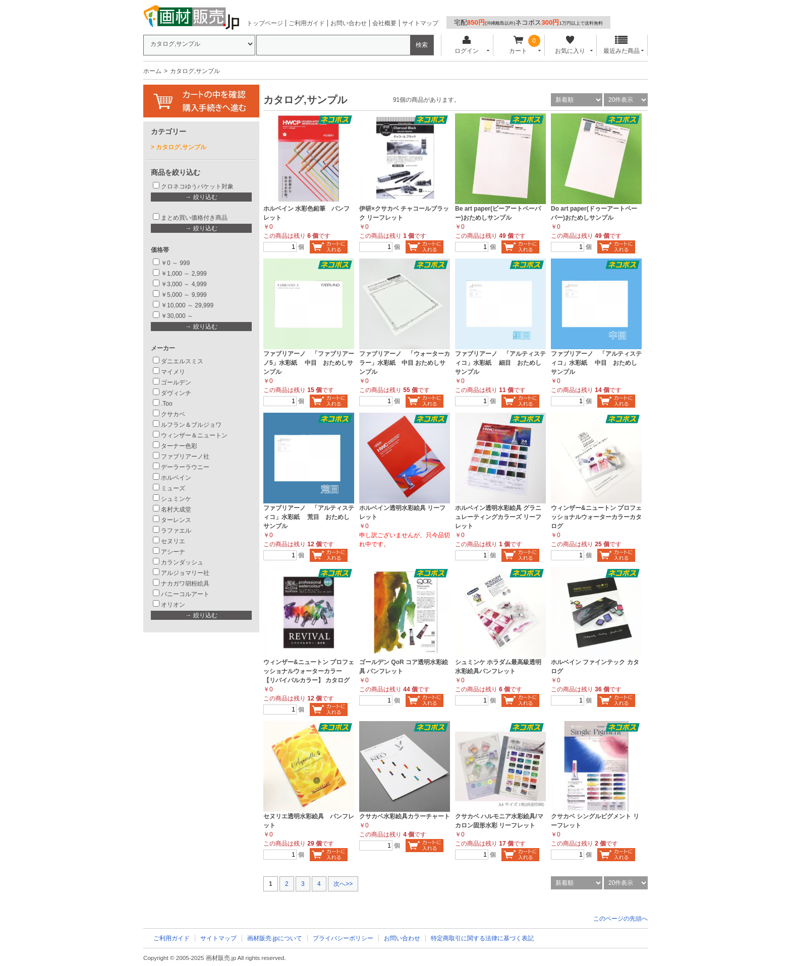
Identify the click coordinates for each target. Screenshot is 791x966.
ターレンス (176, 520)
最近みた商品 (621, 45)
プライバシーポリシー (343, 938)
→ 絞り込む (201, 197)
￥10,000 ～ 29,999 (187, 305)
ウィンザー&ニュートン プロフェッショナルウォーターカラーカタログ (596, 517)
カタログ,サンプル (181, 147)
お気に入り (569, 45)
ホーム (152, 71)
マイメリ (173, 371)
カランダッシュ (182, 562)
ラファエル (176, 530)
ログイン (466, 45)
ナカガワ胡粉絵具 (185, 583)
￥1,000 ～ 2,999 (184, 273)
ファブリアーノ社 (185, 456)
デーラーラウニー (185, 467)
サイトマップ (420, 23)
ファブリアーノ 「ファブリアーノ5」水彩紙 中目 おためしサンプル (308, 362)
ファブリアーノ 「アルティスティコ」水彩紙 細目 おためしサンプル (500, 362)
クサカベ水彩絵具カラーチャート (404, 816)
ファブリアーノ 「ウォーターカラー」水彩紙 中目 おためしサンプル (404, 362)
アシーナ (173, 551)
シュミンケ (176, 498)
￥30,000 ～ (178, 315)
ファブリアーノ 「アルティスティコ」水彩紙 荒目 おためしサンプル (308, 517)
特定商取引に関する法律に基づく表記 (482, 938)
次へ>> (343, 883)
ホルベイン (176, 477)
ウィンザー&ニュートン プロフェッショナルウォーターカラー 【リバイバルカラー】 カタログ (308, 671)
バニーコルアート (185, 594)
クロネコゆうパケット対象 (197, 186)
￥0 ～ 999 (175, 263)
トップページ (265, 23)
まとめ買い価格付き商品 (194, 217)
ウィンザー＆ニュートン (194, 435)
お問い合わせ (348, 23)
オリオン (173, 604)
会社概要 (384, 23)
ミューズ (173, 488)
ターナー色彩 (179, 445)
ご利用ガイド (307, 23)
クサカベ (173, 414)
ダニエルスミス (182, 361)
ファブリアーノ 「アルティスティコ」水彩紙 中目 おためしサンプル (596, 362)
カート (518, 45)
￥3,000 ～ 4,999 (184, 284)
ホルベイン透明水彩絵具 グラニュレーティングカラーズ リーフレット (498, 517)
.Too (167, 403)
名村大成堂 (176, 509)
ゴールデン (176, 382)
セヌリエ (173, 541)
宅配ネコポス (528, 22)
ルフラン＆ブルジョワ (191, 424)
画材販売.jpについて (274, 938)
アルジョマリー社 (185, 572)
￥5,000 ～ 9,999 (184, 294)
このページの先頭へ (620, 918)
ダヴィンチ (176, 393)
